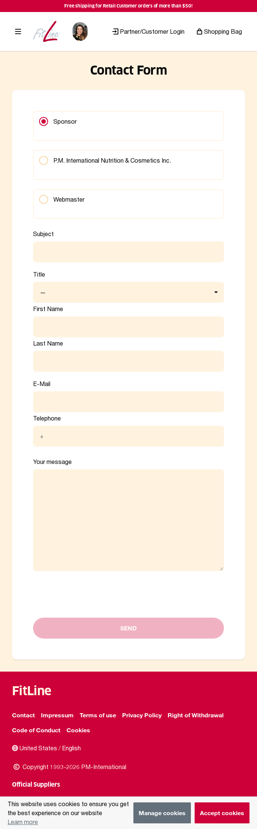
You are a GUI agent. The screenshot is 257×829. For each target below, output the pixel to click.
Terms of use (98, 714)
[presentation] (90, 608)
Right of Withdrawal (196, 714)
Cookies (78, 729)
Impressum (57, 714)
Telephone (47, 418)
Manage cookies (162, 812)
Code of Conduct (36, 729)
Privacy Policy (142, 714)
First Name (48, 309)
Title (39, 274)
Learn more (23, 821)
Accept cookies (222, 812)
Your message (52, 462)
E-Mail (41, 384)
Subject (43, 234)
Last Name (48, 343)
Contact (23, 714)
